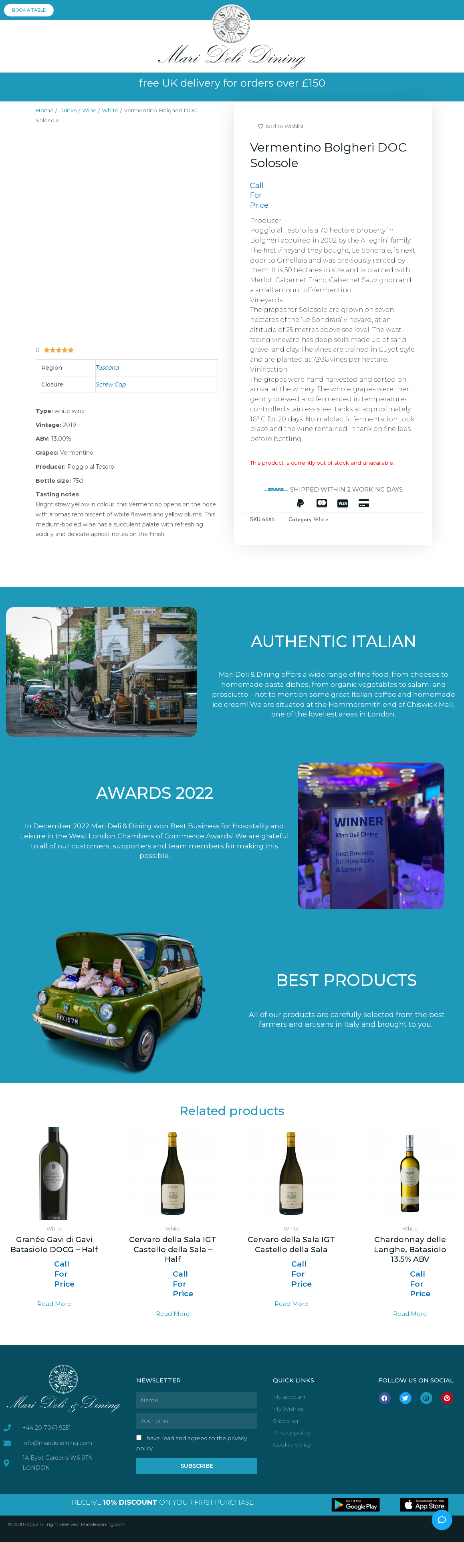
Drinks (68, 110)
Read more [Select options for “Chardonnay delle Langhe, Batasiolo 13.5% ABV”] (410, 1313)
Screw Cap (111, 384)
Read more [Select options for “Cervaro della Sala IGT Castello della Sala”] (291, 1303)
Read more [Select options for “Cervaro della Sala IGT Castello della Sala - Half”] (173, 1313)
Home (45, 110)
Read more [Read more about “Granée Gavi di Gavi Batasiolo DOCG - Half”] (54, 1303)
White (110, 110)
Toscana (107, 367)
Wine (89, 110)
